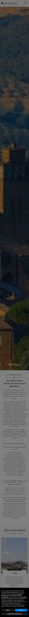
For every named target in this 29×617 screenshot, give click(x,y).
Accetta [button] (21, 610)
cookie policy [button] (24, 597)
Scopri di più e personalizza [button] (14, 613)
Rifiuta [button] (8, 610)
